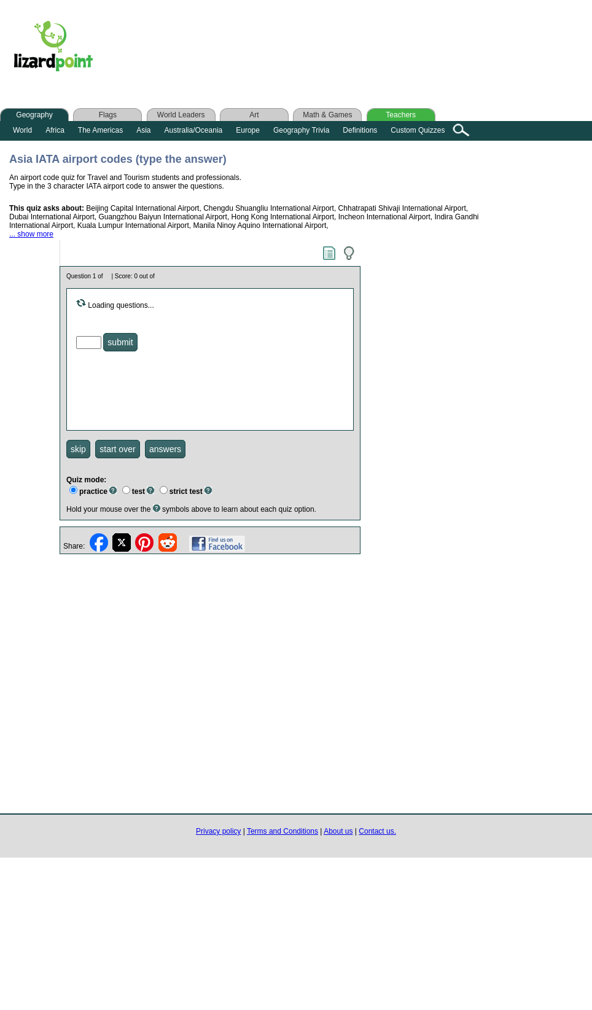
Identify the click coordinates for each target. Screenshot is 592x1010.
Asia (143, 130)
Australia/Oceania (194, 130)
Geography (34, 115)
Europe (248, 130)
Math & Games (327, 115)
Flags (108, 115)
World (22, 130)
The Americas (100, 130)
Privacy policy (218, 831)
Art (254, 115)
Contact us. (377, 831)
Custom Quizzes (418, 130)
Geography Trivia (301, 130)
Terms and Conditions (282, 831)
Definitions (360, 130)
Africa (54, 130)
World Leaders (181, 115)
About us (338, 831)
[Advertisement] (349, 48)
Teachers (401, 115)
